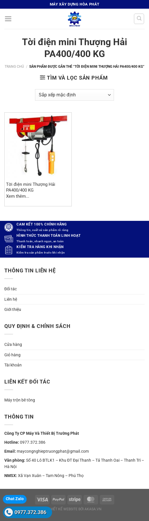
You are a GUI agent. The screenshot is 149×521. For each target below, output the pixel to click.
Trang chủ (14, 67)
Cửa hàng (13, 344)
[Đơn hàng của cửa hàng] (74, 95)
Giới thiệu (12, 309)
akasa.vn (93, 509)
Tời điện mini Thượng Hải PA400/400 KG (30, 187)
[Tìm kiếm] (139, 19)
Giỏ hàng (12, 355)
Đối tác (10, 289)
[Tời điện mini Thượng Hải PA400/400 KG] (38, 146)
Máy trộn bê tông (19, 400)
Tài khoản (13, 365)
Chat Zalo (15, 498)
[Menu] (8, 18)
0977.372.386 (30, 512)
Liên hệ (10, 299)
